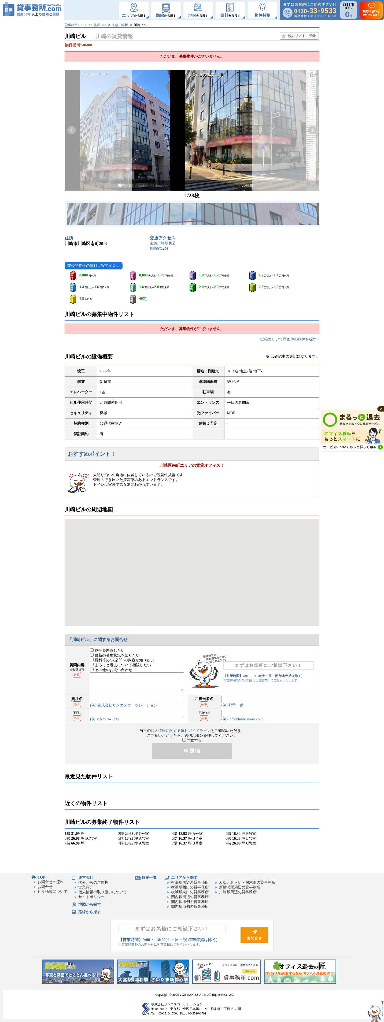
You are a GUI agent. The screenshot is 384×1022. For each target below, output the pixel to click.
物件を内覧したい (107, 651)
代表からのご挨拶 (93, 882)
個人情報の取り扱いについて (102, 892)
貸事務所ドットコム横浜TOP (85, 25)
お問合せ (45, 887)
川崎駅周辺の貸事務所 (238, 892)
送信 (192, 751)
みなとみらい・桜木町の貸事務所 (247, 882)
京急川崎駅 (120, 25)
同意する (192, 740)
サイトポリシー (91, 897)
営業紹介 (85, 887)
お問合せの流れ (51, 882)
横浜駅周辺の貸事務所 (190, 882)
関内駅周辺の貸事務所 (190, 897)
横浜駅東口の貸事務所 (190, 892)
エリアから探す (184, 878)
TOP (41, 877)
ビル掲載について (53, 892)
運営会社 (85, 878)
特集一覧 (149, 878)
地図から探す (89, 904)
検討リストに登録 (302, 36)
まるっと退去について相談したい (120, 665)
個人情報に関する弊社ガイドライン (181, 731)
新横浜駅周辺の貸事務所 (239, 887)
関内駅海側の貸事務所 (190, 902)
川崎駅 (155, 248)
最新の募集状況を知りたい (115, 655)
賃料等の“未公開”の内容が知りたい (122, 660)
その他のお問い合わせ (111, 670)
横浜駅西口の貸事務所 (190, 887)
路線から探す (89, 912)
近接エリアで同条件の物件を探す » (290, 339)
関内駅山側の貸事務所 (190, 907)
